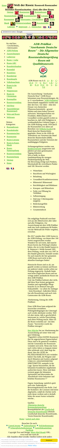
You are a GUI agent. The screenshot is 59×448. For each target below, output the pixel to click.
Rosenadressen (40, 12)
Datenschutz (36, 27)
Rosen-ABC (11, 63)
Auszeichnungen (13, 54)
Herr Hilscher (33, 330)
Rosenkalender (43, 23)
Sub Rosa (10, 106)
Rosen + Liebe (12, 60)
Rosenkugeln (12, 79)
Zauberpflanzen (30, 426)
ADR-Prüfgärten (51, 100)
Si (56, 85)
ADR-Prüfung (12, 50)
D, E (31, 83)
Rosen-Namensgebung (13, 149)
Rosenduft (11, 69)
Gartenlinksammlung (43, 428)
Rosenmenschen (30, 16)
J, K (50, 83)
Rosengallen (11, 99)
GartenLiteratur (14, 426)
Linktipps (11, 27)
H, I (44, 83)
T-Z (43, 87)
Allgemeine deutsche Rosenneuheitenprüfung (37, 406)
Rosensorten (24, 12)
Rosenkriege (12, 76)
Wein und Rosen (13, 114)
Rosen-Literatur (13, 140)
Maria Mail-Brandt (38, 432)
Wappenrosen (12, 91)
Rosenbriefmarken (14, 66)
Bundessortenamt (34, 149)
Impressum (23, 27)
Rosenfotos (11, 73)
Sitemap (10, 12)
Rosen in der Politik (12, 86)
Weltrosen (11, 117)
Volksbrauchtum (13, 82)
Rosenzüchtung (10, 16)
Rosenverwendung (23, 23)
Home (4, 5)
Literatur (44, 16)
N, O (37, 85)
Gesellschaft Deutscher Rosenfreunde (41, 410)
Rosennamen (9, 19)
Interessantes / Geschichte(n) (31, 19)
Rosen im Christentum (11, 95)
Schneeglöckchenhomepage (21, 428)
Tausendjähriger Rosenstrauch (13, 110)
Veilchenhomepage (46, 426)
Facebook (29, 430)
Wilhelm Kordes (45, 129)
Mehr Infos (32, 445)
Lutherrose (11, 57)
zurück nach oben (33, 419)
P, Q (42, 85)
